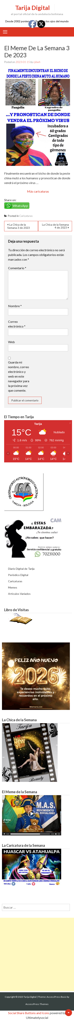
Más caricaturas (38, 191)
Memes (12, 587)
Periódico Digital (18, 575)
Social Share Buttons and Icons (28, 1013)
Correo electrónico (16, 324)
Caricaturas (26, 215)
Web (11, 342)
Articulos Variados (19, 593)
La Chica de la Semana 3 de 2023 (18, 226)
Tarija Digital (32, 7)
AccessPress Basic (57, 996)
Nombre (15, 306)
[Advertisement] (37, 954)
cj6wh (37, 62)
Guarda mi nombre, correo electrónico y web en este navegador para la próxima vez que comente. (18, 376)
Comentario (17, 268)
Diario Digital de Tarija (21, 568)
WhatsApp (20, 205)
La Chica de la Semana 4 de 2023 (55, 226)
